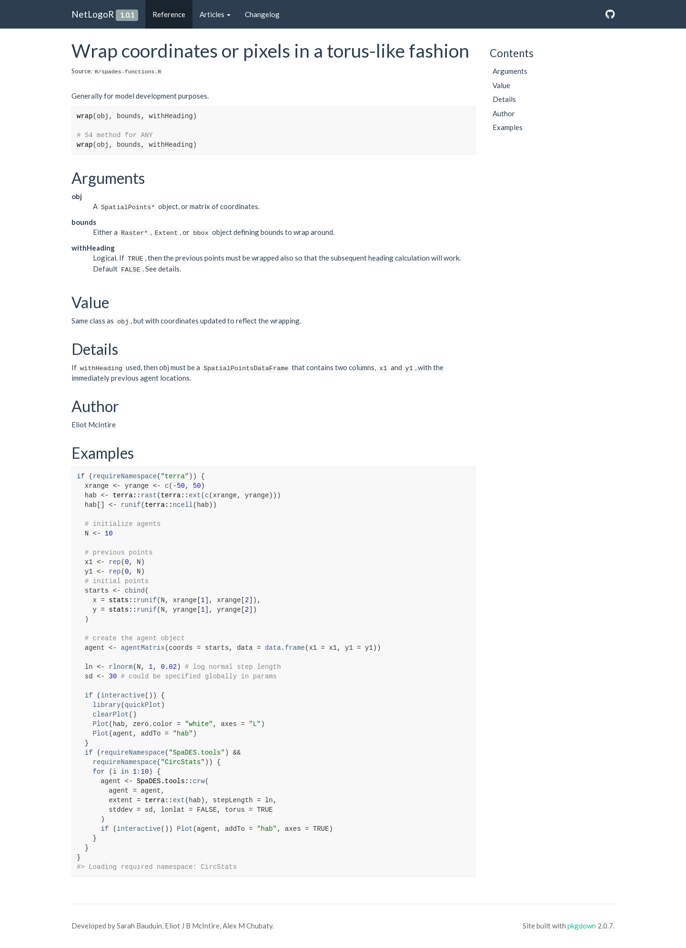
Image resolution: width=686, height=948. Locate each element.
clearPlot (111, 714)
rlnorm (120, 667)
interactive (122, 695)
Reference (168, 14)
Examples (508, 127)
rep (115, 562)
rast (149, 495)
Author (504, 113)
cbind (135, 591)
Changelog (262, 14)
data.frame (285, 648)
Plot (101, 724)
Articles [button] (215, 14)
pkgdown (581, 925)
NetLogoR (92, 14)
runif (131, 505)
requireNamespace (125, 476)
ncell (183, 505)
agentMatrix (142, 648)
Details (504, 99)
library (107, 705)
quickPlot (143, 705)
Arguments (510, 71)
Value (501, 85)
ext (195, 495)
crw (199, 781)
